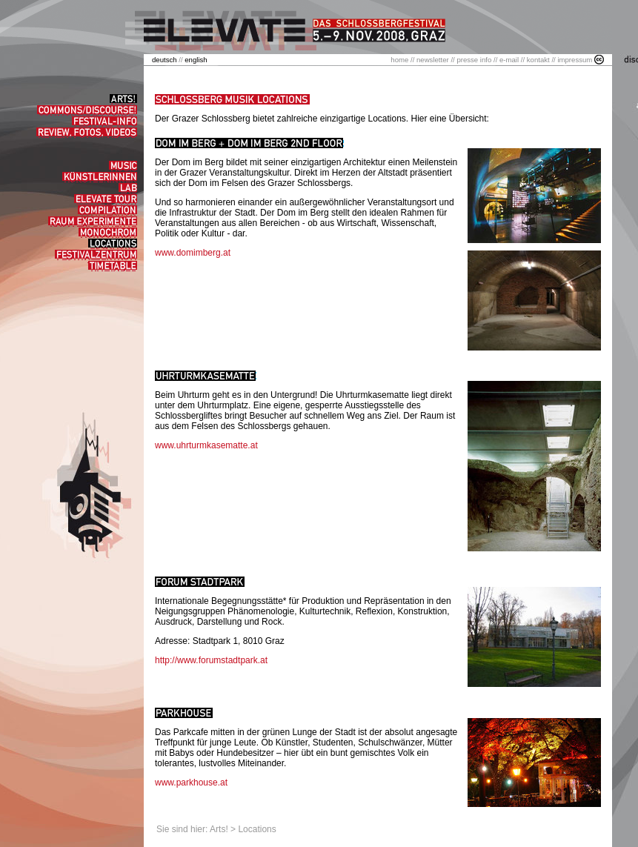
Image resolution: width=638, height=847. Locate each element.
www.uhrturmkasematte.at (206, 445)
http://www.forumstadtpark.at (211, 660)
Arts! (219, 829)
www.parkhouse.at (191, 782)
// (168, 60)
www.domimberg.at (192, 253)
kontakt (538, 60)
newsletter (432, 60)
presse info (473, 60)
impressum (574, 60)
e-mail (509, 60)
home (399, 60)
